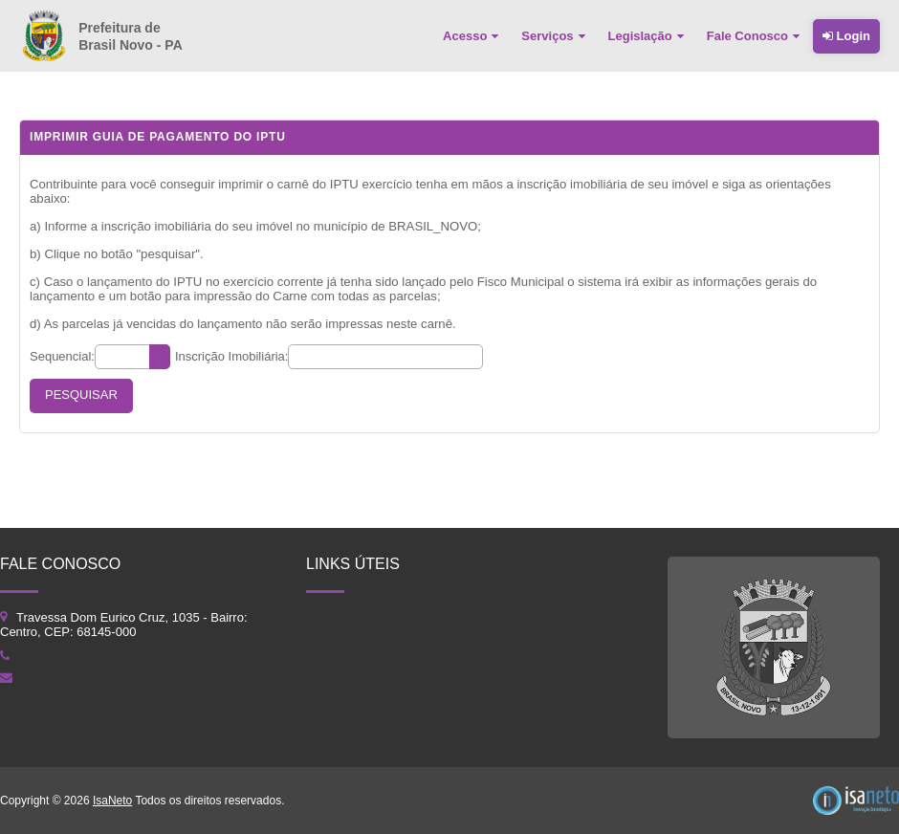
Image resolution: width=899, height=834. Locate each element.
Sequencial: (62, 356)
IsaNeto (112, 800)
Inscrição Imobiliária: (232, 356)
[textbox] (132, 356)
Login (846, 36)
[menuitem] (472, 36)
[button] (81, 395)
